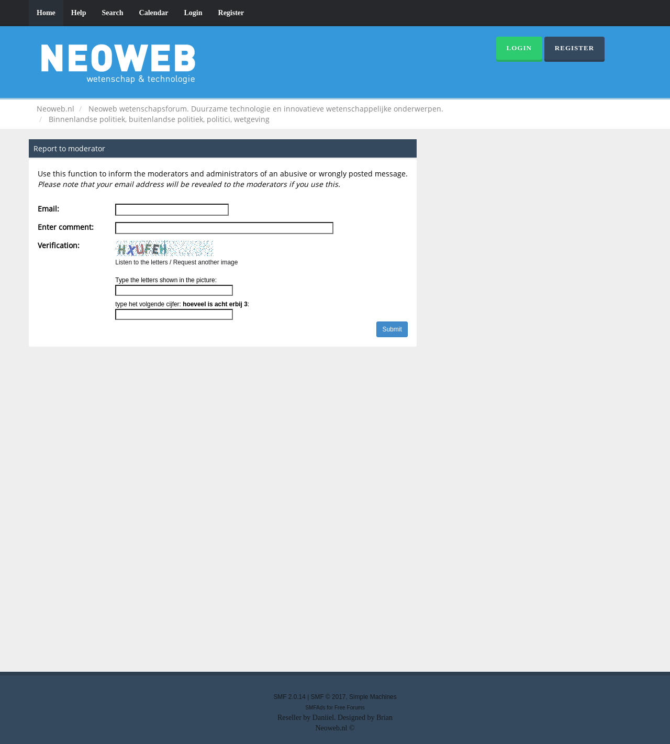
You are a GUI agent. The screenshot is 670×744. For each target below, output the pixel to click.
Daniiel (323, 717)
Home (46, 13)
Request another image (205, 262)
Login (193, 13)
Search (113, 13)
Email (47, 209)
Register (231, 13)
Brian (384, 717)
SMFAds (315, 707)
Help (78, 13)
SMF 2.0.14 (289, 697)
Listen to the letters (141, 262)
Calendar (154, 13)
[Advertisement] (335, 512)
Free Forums (349, 707)
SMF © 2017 (328, 697)
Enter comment (65, 227)
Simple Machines (373, 697)
